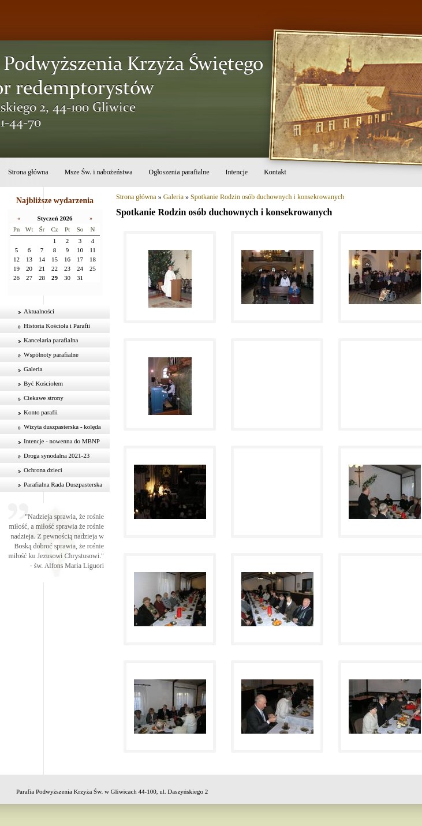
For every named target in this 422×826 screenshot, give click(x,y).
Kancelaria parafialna (51, 340)
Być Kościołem (43, 383)
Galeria (33, 368)
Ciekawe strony (44, 397)
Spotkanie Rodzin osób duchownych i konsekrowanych (267, 197)
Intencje (236, 172)
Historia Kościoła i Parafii (57, 325)
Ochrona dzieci (43, 469)
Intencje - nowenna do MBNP (62, 441)
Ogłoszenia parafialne (179, 172)
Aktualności (39, 311)
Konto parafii (41, 412)
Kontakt (275, 172)
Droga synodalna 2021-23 (56, 455)
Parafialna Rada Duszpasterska (63, 484)
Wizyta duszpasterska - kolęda (62, 426)
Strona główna (28, 172)
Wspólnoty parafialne (51, 354)
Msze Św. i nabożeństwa (99, 172)
